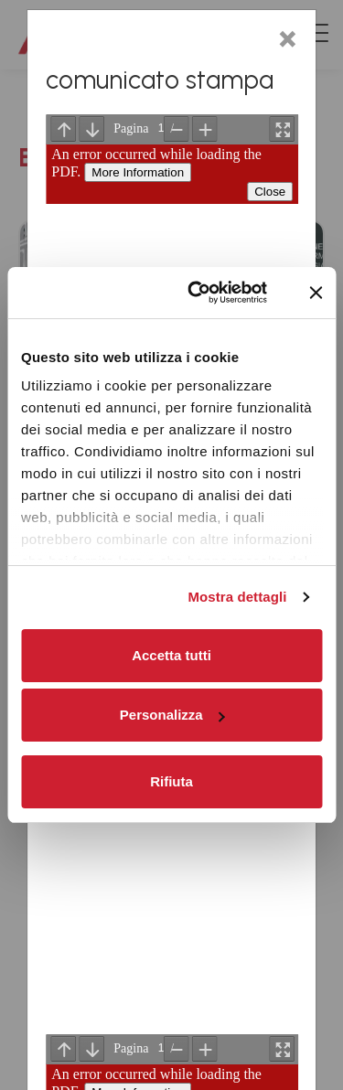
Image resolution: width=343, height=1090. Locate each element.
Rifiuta (171, 781)
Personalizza (172, 714)
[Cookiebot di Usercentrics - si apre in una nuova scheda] (197, 293)
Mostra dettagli (237, 596)
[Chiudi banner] (315, 292)
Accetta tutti (171, 655)
